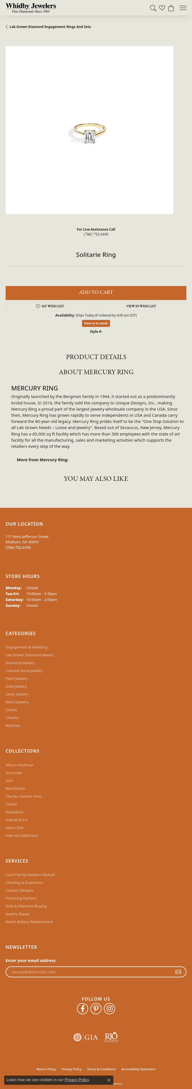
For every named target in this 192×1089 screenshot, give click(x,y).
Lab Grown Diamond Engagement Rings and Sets (50, 26)
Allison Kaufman (19, 764)
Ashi (9, 780)
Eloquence (14, 811)
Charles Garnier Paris (24, 796)
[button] (153, 7)
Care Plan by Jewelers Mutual (30, 874)
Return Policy (46, 1069)
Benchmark (15, 788)
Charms (12, 717)
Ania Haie (14, 772)
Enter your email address (31, 960)
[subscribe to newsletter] (178, 972)
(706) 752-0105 (96, 234)
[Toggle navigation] (183, 8)
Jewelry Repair (18, 913)
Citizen (11, 804)
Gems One (15, 827)
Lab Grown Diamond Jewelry (30, 654)
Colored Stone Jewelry (24, 670)
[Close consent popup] (109, 1080)
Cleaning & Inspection (24, 882)
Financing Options (21, 898)
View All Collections (22, 835)
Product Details (96, 357)
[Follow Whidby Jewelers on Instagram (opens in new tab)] (109, 1008)
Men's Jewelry (17, 701)
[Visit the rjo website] (111, 1037)
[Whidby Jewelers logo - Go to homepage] (31, 8)
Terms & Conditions (101, 1069)
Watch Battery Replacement (29, 921)
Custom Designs (19, 890)
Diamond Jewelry (20, 662)
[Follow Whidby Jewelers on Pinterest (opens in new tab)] (96, 1008)
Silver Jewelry (17, 694)
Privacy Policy (71, 1069)
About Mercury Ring (96, 372)
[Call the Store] (18, 547)
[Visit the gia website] (85, 1037)
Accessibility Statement (138, 1069)
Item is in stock (96, 323)
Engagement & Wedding (26, 647)
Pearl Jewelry (16, 678)
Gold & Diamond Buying (26, 905)
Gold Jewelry (16, 686)
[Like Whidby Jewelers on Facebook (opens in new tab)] (82, 1008)
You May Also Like (96, 479)
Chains (11, 709)
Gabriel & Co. (17, 819)
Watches (13, 725)
